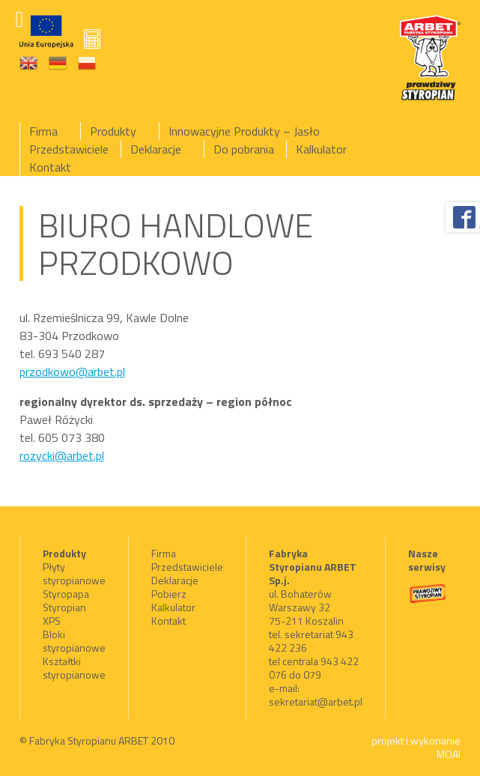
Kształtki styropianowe (74, 667)
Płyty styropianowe (74, 573)
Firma (43, 131)
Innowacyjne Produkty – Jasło (244, 131)
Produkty (113, 131)
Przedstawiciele (69, 149)
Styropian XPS (64, 613)
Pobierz (168, 593)
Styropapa (66, 593)
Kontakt (50, 167)
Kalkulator (321, 149)
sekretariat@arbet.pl (315, 701)
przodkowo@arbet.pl (72, 372)
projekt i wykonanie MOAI (416, 747)
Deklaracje (155, 149)
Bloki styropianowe (74, 640)
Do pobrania (243, 149)
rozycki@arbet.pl (61, 455)
